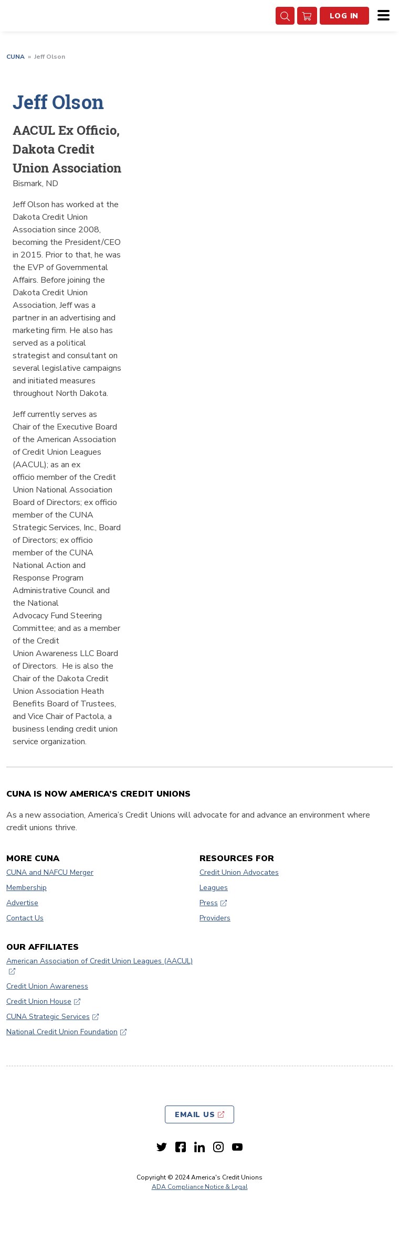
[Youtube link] (237, 1147)
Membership (26, 888)
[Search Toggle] (285, 16)
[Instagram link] (218, 1147)
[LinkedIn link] (199, 1147)
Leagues (214, 888)
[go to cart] (307, 16)
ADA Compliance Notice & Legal (200, 1187)
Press (209, 903)
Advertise (22, 903)
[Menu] (380, 16)
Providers (215, 918)
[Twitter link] (161, 1147)
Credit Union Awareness (47, 986)
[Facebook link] (180, 1147)
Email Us (195, 1115)
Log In (344, 16)
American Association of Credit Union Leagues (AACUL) (99, 961)
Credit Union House (38, 1001)
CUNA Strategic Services (48, 1017)
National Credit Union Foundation (62, 1032)
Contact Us (25, 918)
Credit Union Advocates (239, 872)
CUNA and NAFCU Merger (49, 872)
